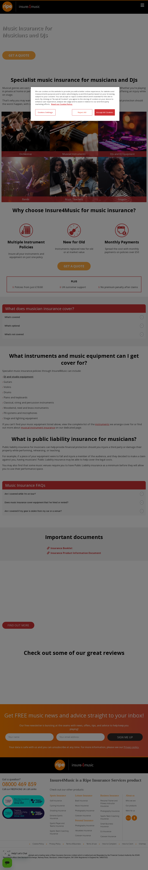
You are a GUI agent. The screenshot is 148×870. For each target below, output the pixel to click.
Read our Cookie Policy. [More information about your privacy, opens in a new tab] (62, 104)
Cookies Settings (45, 112)
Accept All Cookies (104, 112)
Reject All (82, 112)
